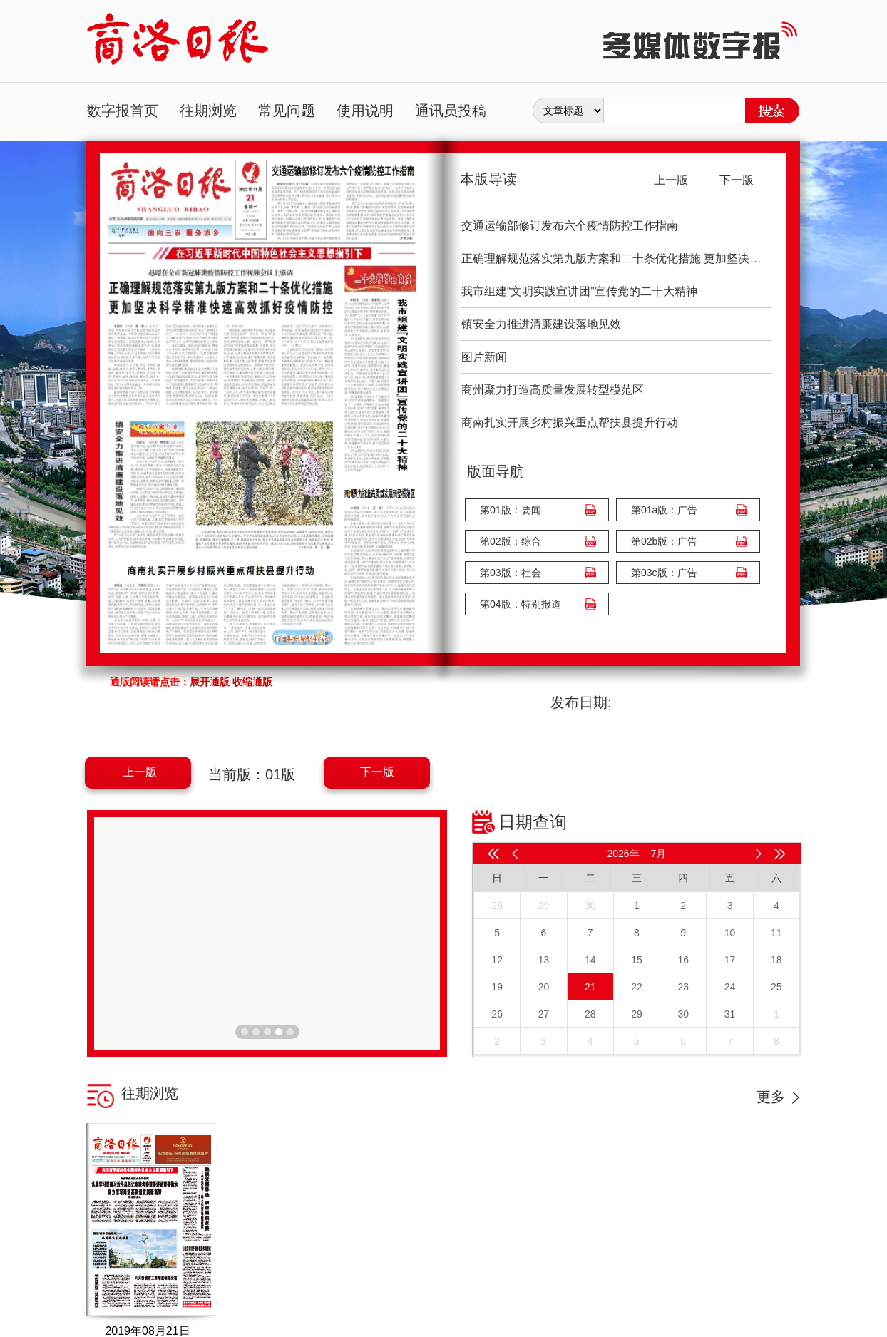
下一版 (377, 772)
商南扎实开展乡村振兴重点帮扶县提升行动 (569, 422)
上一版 (140, 772)
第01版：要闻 (510, 510)
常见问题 (286, 110)
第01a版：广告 (664, 510)
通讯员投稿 (450, 110)
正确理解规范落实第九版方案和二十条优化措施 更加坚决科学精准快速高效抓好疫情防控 (616, 258)
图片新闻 (484, 357)
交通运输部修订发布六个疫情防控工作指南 (569, 226)
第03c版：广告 (664, 572)
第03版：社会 (510, 572)
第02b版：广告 (664, 541)
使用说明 (365, 110)
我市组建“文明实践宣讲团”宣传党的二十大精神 (579, 291)
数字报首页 (122, 110)
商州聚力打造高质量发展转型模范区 (552, 390)
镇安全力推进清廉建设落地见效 (541, 324)
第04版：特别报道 (520, 604)
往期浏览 (208, 110)
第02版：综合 (510, 541)
